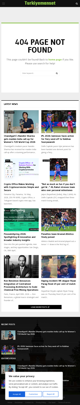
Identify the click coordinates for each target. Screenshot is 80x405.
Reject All (34, 394)
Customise (17, 394)
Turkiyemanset (40, 3)
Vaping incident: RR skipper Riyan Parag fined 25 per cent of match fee (58, 283)
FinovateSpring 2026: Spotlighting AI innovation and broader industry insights (19, 237)
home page (55, 59)
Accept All (51, 394)
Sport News (10, 112)
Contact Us (29, 402)
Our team (52, 402)
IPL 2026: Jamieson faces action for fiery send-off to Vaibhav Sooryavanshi (57, 138)
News (8, 161)
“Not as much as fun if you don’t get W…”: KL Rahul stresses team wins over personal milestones (58, 187)
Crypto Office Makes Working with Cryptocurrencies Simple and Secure (21, 187)
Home (10, 402)
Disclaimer (19, 402)
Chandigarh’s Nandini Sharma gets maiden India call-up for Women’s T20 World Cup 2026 (19, 138)
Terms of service (64, 402)
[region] (34, 386)
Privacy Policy (41, 402)
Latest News (11, 104)
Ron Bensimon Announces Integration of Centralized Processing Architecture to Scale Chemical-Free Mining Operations (21, 285)
